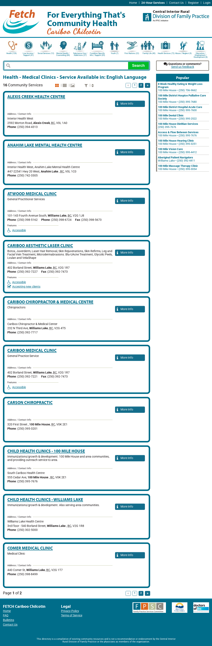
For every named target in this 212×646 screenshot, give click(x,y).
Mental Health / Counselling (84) (63, 54)
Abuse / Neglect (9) (183, 53)
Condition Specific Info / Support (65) (97, 54)
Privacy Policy (70, 611)
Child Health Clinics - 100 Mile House (46, 451)
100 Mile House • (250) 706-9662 (180, 87)
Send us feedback (182, 67)
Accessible (16, 230)
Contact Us (176, 3)
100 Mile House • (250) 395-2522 (177, 117)
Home (133, 3)
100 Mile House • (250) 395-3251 (177, 142)
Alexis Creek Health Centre (36, 96)
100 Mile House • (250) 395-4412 (177, 150)
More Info (125, 104)
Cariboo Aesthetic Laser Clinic (40, 245)
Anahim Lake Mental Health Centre (44, 145)
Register (193, 3)
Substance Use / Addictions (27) (80, 54)
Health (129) (11, 53)
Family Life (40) (149, 53)
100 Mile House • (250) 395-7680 (182, 98)
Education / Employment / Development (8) (201, 55)
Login (207, 3)
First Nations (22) (132, 53)
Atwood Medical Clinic (32, 193)
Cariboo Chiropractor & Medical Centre (50, 301)
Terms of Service (71, 615)
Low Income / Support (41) (28, 54)
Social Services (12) (46, 53)
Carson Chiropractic (30, 402)
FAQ (5, 615)
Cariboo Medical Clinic (32, 350)
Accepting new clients (23, 286)
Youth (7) (114, 53)
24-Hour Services (153, 3)
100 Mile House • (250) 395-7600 (180, 108)
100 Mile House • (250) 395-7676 (178, 134)
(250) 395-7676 (178, 125)
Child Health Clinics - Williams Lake (45, 499)
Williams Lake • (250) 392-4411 (176, 159)
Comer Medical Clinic (30, 548)
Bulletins (8, 620)
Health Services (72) (166, 53)
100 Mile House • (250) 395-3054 (178, 167)
